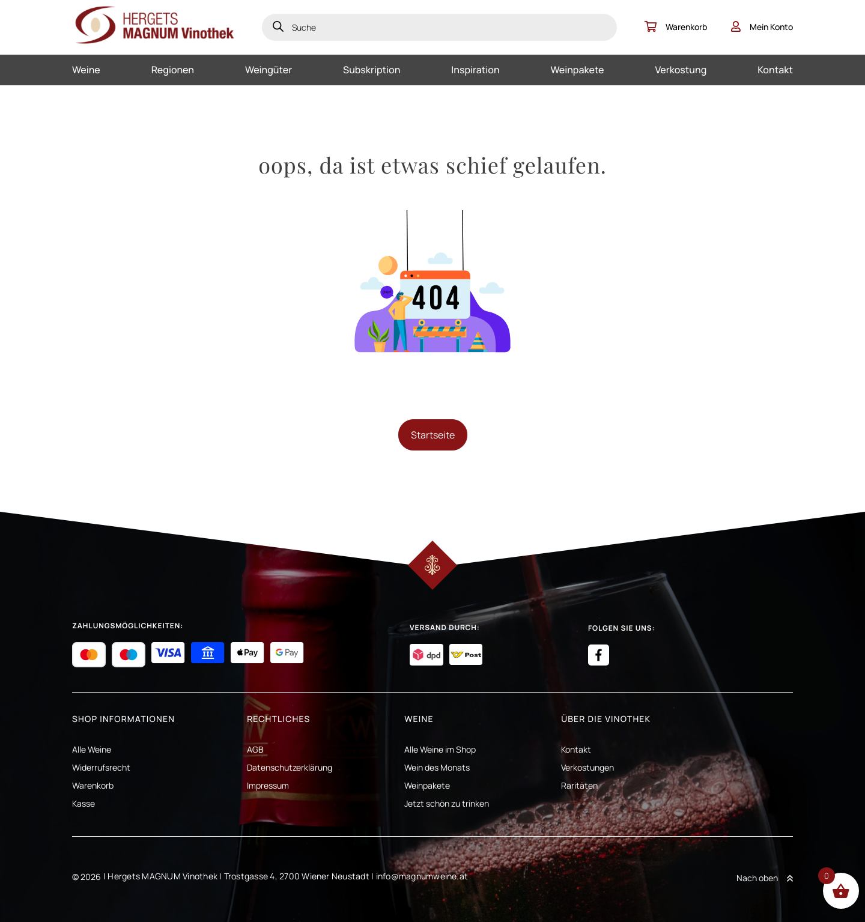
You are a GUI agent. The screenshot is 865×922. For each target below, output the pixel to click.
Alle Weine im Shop (440, 749)
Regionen (172, 69)
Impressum (268, 785)
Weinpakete (577, 69)
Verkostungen (587, 767)
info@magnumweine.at (422, 876)
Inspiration (475, 69)
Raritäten (579, 785)
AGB (255, 749)
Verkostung (680, 69)
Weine (86, 69)
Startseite (433, 434)
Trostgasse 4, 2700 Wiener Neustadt (296, 876)
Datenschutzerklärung (289, 767)
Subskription (371, 69)
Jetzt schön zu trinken (446, 803)
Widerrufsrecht (101, 767)
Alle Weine (91, 749)
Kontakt (775, 69)
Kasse (83, 803)
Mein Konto (762, 26)
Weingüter (268, 69)
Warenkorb (676, 26)
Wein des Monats (437, 767)
